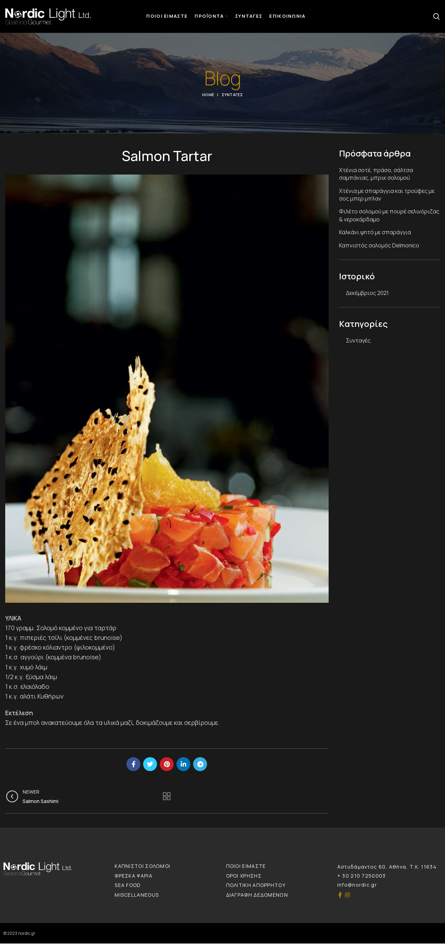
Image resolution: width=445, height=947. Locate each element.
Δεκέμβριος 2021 (367, 296)
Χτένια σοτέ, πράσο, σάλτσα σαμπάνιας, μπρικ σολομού (376, 177)
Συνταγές (232, 98)
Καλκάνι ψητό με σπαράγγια (375, 235)
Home (208, 98)
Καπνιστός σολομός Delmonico (379, 248)
